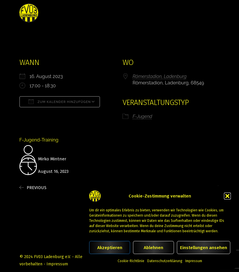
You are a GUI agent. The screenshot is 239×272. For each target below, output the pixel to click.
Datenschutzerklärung (164, 261)
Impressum (193, 261)
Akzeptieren (109, 247)
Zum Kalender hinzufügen (59, 101)
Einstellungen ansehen (203, 247)
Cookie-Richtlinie (131, 261)
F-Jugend (142, 116)
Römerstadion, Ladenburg (160, 76)
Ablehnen (153, 247)
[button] (227, 196)
